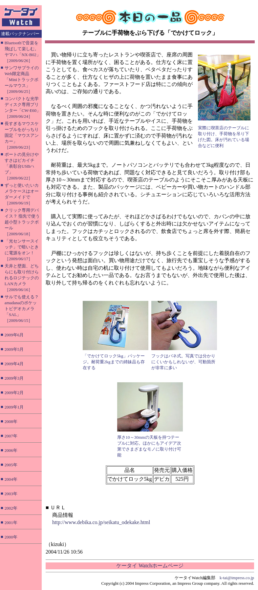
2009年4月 (14, 363)
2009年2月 (14, 392)
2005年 (11, 464)
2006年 (11, 450)
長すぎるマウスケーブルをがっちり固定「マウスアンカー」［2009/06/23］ (22, 135)
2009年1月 (14, 407)
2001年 (11, 522)
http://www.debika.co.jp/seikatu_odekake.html (101, 522)
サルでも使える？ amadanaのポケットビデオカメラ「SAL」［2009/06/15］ (22, 308)
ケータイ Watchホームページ (149, 565)
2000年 (11, 537)
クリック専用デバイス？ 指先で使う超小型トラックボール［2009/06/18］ (22, 222)
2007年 (11, 435)
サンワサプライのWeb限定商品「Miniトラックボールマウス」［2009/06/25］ (22, 79)
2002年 (11, 508)
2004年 (11, 479)
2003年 (11, 493)
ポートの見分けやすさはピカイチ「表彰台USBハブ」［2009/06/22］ (22, 166)
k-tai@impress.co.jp (237, 577)
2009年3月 (14, 378)
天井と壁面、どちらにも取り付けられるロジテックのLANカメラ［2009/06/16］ (22, 277)
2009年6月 (14, 334)
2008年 (11, 421)
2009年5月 (14, 349)
